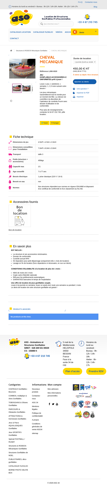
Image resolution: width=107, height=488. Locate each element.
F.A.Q (80, 2)
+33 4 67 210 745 (37, 356)
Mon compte (54, 384)
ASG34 (68, 32)
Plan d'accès (72, 371)
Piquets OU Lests (40, 230)
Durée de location (82, 58)
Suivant (10, 100)
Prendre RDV (96, 371)
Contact (14, 38)
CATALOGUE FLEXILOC (43, 32)
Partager (55, 123)
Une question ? (82, 89)
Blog (95, 7)
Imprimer (80, 97)
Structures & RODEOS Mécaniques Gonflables (31, 51)
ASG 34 (35, 402)
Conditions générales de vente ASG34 (37, 426)
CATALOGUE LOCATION (20, 32)
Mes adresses (53, 389)
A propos (35, 420)
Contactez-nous (91, 2)
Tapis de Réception (17, 230)
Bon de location (89, 230)
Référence (44, 71)
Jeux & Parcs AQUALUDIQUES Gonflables (15, 425)
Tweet (44, 123)
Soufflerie (62, 230)
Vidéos (59, 32)
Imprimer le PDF (83, 93)
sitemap (35, 433)
